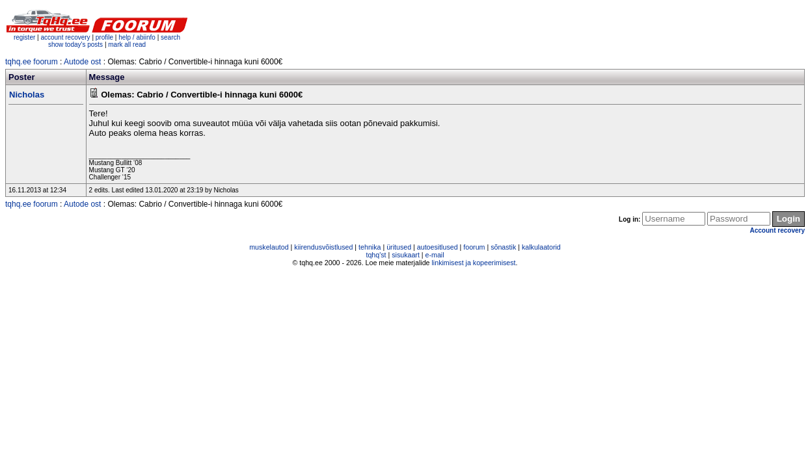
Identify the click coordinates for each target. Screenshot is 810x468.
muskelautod (268, 247)
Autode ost (82, 61)
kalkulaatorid (541, 247)
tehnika (369, 247)
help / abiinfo (136, 37)
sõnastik (503, 247)
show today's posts (75, 44)
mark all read (127, 44)
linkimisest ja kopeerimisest (473, 262)
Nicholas (26, 94)
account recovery (66, 37)
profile (104, 37)
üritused (398, 247)
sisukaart (406, 255)
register (24, 37)
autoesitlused (437, 247)
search (170, 37)
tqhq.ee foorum (31, 61)
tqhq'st (376, 255)
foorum (474, 247)
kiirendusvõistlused (323, 247)
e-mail (434, 255)
